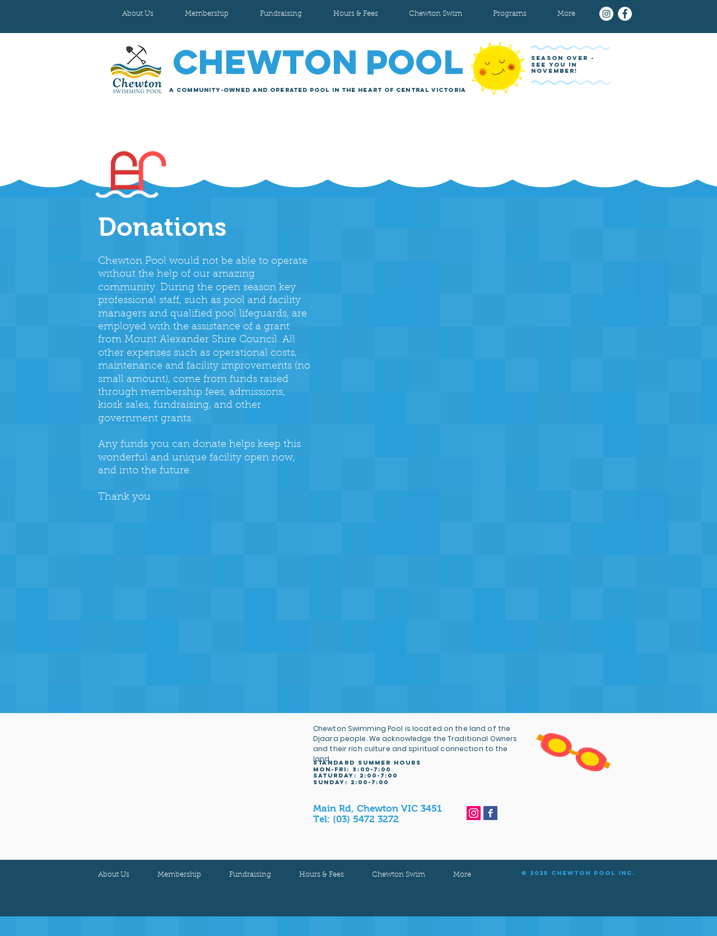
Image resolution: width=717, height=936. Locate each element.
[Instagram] (606, 14)
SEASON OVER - (564, 58)
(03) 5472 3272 (366, 819)
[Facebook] (625, 14)
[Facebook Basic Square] (490, 813)
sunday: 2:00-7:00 (351, 782)
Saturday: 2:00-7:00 (355, 775)
